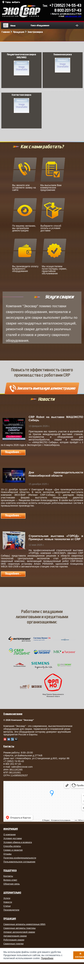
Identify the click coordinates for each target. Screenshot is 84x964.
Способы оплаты (12, 846)
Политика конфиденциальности (19, 858)
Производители (11, 910)
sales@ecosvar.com (73, 16)
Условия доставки (12, 838)
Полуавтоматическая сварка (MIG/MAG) (21, 64)
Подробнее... (13, 452)
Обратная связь (11, 884)
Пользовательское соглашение (19, 861)
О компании (9, 834)
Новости (7, 902)
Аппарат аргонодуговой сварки (19, 932)
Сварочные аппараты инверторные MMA (24, 924)
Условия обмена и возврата (17, 842)
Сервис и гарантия (13, 850)
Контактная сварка (21, 103)
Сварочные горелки (13, 943)
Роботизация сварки (13, 939)
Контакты (8, 876)
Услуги (6, 898)
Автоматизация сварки (15, 936)
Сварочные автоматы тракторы (19, 928)
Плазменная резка (63, 63)
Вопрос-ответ (10, 880)
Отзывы (7, 854)
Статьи (7, 906)
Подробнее (47, 958)
